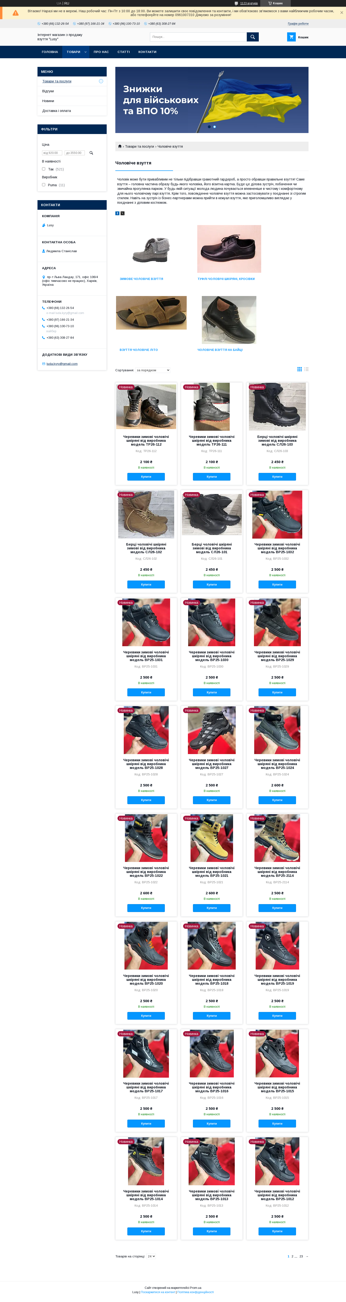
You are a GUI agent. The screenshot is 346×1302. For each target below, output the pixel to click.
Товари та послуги (139, 146)
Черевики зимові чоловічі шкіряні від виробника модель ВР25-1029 (277, 659)
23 (301, 1259)
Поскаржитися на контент (158, 1295)
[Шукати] (253, 36)
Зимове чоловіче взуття (141, 279)
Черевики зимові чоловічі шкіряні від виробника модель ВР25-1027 (212, 767)
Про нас (101, 52)
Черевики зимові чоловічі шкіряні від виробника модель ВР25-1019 (277, 983)
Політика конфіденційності (195, 1295)
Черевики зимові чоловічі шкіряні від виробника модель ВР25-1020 (146, 983)
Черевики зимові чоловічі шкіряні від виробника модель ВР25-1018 (212, 983)
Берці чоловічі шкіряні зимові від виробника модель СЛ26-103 (277, 444)
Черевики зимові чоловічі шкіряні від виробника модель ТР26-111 (212, 444)
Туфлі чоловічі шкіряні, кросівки (206, 280)
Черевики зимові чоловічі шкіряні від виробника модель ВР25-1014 (146, 1198)
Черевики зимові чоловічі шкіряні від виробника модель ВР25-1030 (212, 659)
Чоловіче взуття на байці (142, 353)
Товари (73, 52)
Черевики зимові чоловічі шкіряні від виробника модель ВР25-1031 (146, 659)
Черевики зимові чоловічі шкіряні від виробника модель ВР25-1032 (277, 551)
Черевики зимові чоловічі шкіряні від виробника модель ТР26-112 (146, 444)
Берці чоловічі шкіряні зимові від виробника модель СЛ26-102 (146, 551)
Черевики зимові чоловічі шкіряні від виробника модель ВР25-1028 (146, 767)
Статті (123, 52)
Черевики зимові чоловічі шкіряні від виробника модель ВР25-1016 (212, 1090)
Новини (48, 101)
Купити (146, 480)
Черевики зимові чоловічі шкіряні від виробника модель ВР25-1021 (212, 875)
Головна (50, 52)
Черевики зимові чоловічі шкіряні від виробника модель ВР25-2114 (277, 875)
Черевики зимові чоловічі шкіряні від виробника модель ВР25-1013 (212, 1198)
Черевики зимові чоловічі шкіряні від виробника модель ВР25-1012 (277, 1198)
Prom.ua (195, 1291)
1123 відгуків (249, 3)
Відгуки (48, 91)
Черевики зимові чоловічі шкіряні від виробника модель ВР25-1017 (146, 1090)
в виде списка (306, 373)
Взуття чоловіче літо (272, 279)
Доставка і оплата (56, 111)
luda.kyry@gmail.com (62, 364)
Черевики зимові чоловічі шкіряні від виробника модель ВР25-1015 (277, 1090)
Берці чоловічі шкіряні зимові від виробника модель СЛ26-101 (212, 551)
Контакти (147, 52)
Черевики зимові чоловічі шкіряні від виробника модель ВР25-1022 (146, 875)
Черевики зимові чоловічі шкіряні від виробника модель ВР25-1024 (277, 767)
